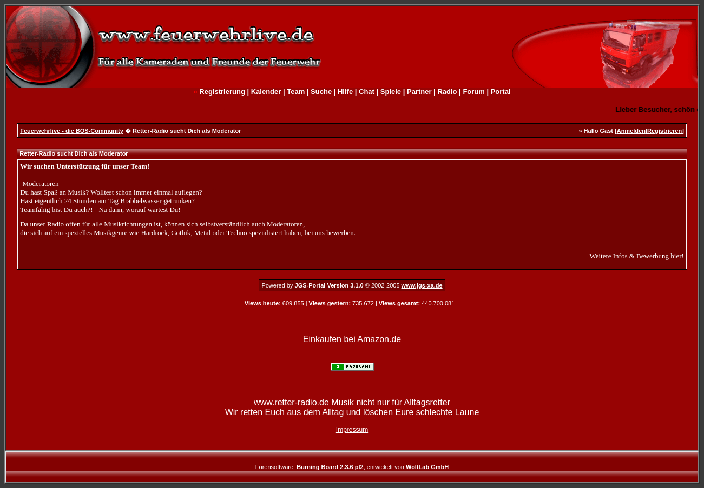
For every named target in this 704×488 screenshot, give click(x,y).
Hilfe (345, 92)
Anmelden (631, 131)
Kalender (266, 92)
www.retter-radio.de (291, 402)
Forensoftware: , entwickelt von (352, 467)
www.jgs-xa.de (422, 285)
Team (296, 92)
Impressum (352, 429)
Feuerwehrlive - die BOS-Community (71, 131)
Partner (419, 92)
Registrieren (664, 131)
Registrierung (222, 92)
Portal (501, 92)
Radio (447, 92)
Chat (366, 92)
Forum (473, 92)
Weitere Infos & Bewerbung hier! (636, 256)
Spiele (390, 92)
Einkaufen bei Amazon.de (352, 339)
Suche (321, 92)
